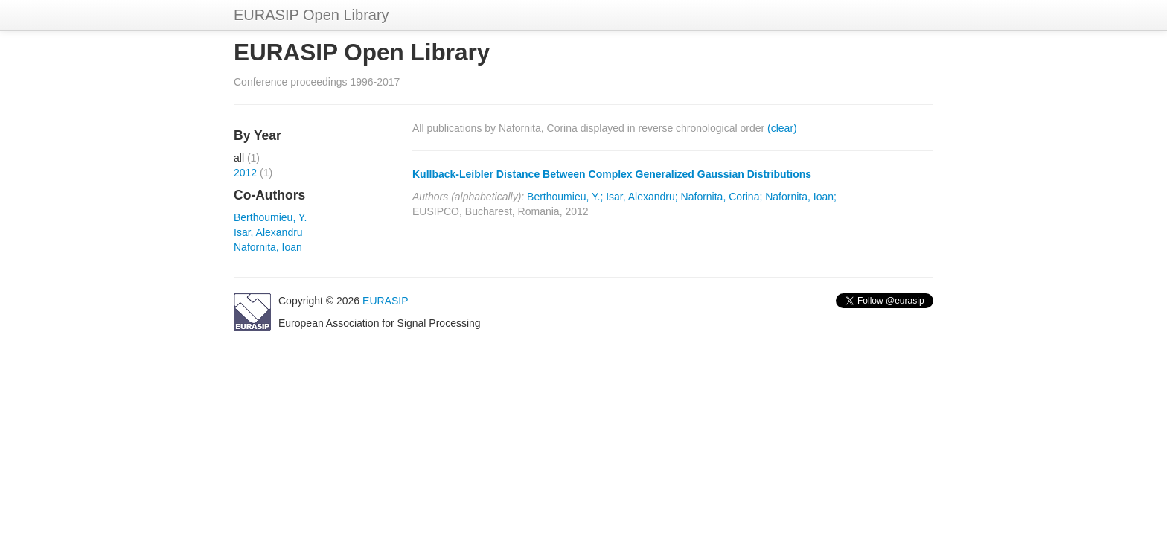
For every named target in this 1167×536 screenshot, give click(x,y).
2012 (245, 173)
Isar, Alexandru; (642, 196)
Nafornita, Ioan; (801, 196)
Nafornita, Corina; (722, 196)
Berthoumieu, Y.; (565, 196)
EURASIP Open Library (311, 15)
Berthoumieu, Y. (270, 217)
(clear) (782, 128)
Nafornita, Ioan (268, 247)
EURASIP (385, 301)
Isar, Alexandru (268, 232)
